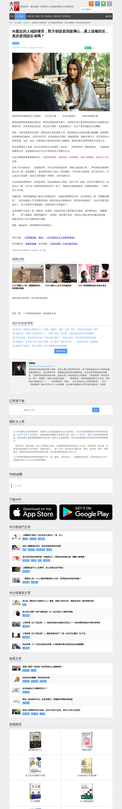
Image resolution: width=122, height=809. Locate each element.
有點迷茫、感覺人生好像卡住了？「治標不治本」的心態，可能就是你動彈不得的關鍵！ (55, 333)
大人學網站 (80, 434)
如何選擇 (26, 681)
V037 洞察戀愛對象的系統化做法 (92, 285)
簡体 (109, 16)
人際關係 (26, 23)
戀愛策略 (26, 714)
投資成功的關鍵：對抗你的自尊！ (36, 677)
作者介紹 (30, 16)
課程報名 (48, 16)
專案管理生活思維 (25, 434)
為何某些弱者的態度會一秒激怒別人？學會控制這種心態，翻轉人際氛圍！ (54, 557)
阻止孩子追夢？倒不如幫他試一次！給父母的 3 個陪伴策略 (47, 612)
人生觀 (25, 539)
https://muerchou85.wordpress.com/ (42, 366)
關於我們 (57, 16)
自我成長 (15, 43)
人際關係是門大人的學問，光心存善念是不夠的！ (43, 568)
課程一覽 (39, 16)
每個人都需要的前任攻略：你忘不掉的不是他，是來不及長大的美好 (51, 710)
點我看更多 (61, 351)
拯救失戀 (31, 550)
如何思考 (33, 539)
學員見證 (67, 16)
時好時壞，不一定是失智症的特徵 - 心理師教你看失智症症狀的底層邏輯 (53, 644)
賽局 (24, 550)
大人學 (18, 486)
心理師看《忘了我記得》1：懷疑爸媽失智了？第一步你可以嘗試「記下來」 (54, 633)
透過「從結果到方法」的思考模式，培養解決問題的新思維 (47, 699)
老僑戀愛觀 (40, 550)
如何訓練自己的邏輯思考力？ (35, 688)
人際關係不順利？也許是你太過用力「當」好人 (42, 535)
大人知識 (19, 16)
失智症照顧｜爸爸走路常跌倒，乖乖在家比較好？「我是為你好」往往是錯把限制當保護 (55, 337)
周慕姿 (30, 48)
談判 (39, 560)
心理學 (49, 550)
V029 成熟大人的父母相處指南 (58, 285)
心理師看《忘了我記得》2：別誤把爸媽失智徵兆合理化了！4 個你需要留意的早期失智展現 (61, 623)
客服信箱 (103, 457)
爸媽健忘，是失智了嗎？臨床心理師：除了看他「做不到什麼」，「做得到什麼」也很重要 (56, 341)
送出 (96, 410)
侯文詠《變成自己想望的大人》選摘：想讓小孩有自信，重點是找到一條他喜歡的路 (58, 601)
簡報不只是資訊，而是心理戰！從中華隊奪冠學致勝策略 (41, 346)
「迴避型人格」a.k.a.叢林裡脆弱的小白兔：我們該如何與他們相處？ (51, 578)
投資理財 (43, 681)
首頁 (12, 16)
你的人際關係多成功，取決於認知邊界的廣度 (41, 546)
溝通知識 (26, 560)
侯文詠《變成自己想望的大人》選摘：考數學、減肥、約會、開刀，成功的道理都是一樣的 (56, 329)
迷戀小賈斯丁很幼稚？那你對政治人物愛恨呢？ (42, 667)
